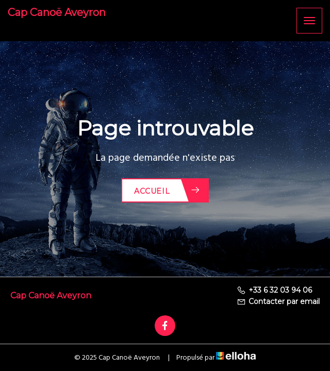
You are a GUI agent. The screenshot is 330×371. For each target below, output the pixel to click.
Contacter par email (278, 301)
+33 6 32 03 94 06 (274, 290)
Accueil (167, 190)
